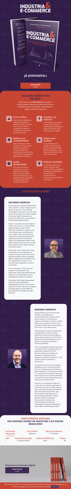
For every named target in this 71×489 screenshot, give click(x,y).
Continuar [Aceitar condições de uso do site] (55, 487)
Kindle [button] (35, 86)
